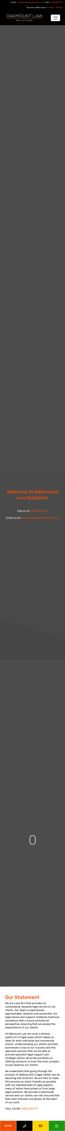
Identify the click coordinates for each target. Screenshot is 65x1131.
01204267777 (57, 2)
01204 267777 (39, 511)
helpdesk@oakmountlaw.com (31, 2)
